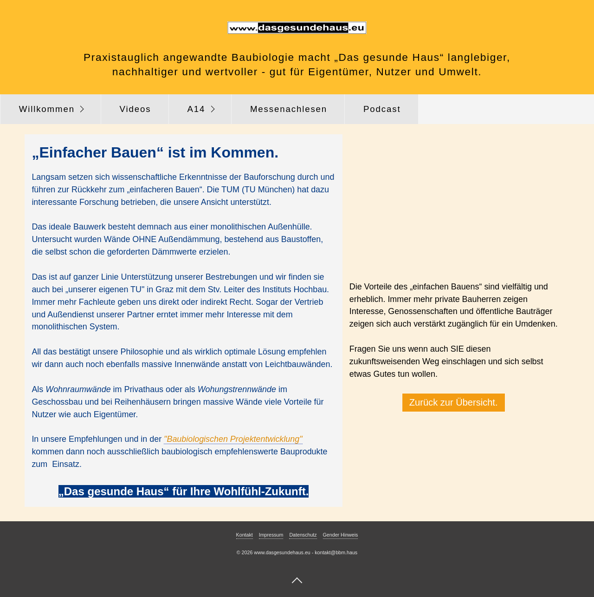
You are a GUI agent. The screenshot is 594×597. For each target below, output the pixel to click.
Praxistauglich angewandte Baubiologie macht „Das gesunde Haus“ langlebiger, (297, 57)
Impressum (271, 535)
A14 (196, 109)
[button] (453, 402)
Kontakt (244, 535)
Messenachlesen (288, 109)
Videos (135, 109)
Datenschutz (302, 535)
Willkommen (47, 109)
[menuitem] (50, 109)
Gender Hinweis (340, 535)
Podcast (381, 109)
